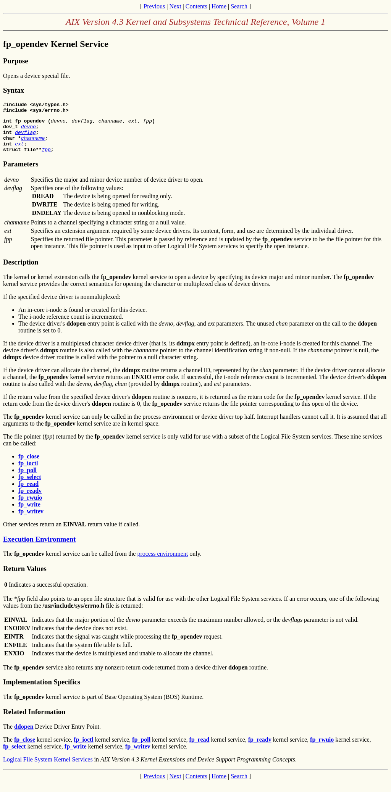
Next (175, 6)
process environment (162, 563)
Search (239, 6)
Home (219, 6)
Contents (196, 6)
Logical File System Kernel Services (48, 768)
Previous (154, 6)
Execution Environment (39, 548)
